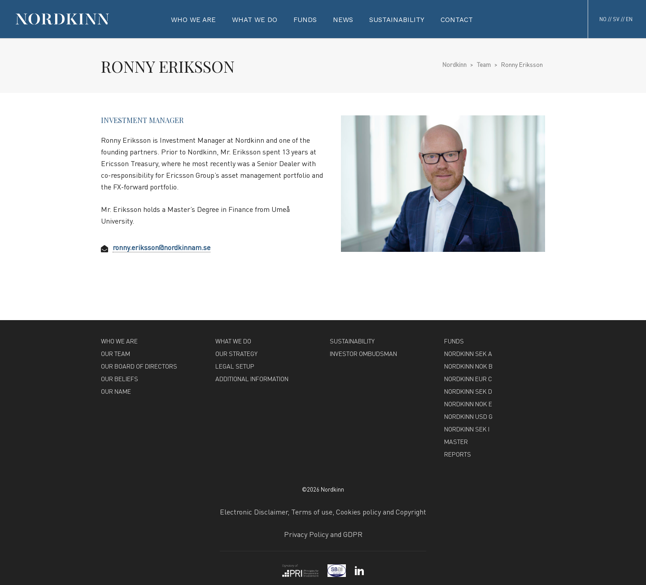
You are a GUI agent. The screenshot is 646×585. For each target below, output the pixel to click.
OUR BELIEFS (119, 378)
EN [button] (629, 19)
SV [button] (616, 19)
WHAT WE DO (233, 341)
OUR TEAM (115, 353)
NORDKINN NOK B (468, 366)
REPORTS (457, 454)
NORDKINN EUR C (468, 378)
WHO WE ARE (119, 341)
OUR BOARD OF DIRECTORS (139, 366)
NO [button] (603, 19)
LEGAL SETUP (234, 366)
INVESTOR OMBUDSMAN (363, 353)
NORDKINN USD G (468, 416)
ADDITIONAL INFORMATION (251, 378)
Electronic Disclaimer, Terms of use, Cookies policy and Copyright (323, 511)
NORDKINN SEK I (466, 429)
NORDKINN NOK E (468, 404)
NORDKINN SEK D (468, 391)
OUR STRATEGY (236, 353)
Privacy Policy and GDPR (323, 534)
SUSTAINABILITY (352, 341)
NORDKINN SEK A (468, 353)
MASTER (456, 441)
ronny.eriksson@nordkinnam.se (161, 247)
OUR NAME (116, 391)
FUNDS (454, 341)
